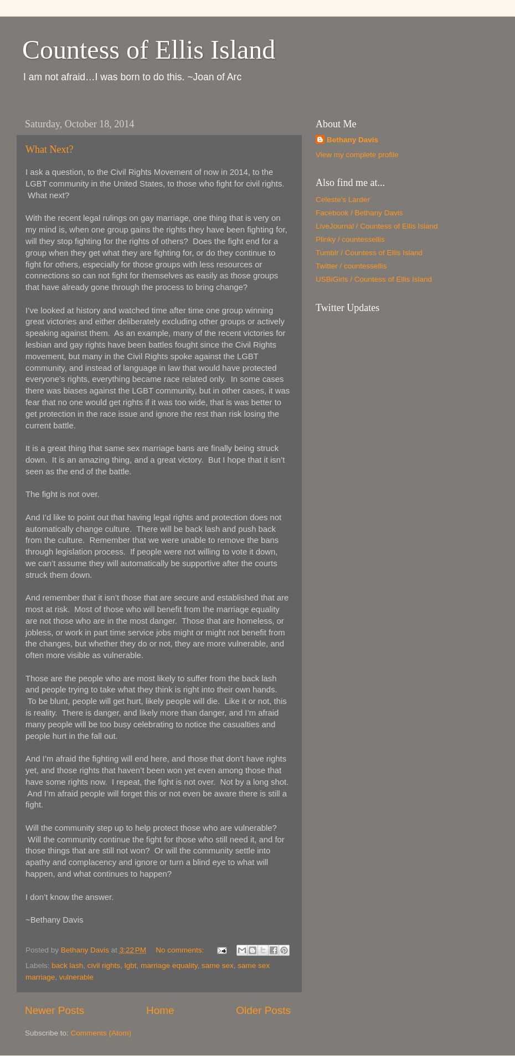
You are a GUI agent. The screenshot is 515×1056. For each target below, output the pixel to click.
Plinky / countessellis (350, 239)
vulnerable (76, 977)
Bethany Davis (352, 140)
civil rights (103, 965)
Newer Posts (54, 1010)
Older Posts (263, 1010)
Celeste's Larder (343, 199)
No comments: (181, 950)
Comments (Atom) (101, 1033)
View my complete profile (357, 155)
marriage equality (169, 965)
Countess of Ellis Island (148, 49)
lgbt (131, 965)
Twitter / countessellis (351, 266)
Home (160, 1010)
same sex (218, 965)
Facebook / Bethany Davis (359, 213)
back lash (67, 965)
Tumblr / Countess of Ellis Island (369, 253)
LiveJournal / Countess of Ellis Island (377, 226)
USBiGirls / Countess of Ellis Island (374, 279)
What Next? (49, 149)
